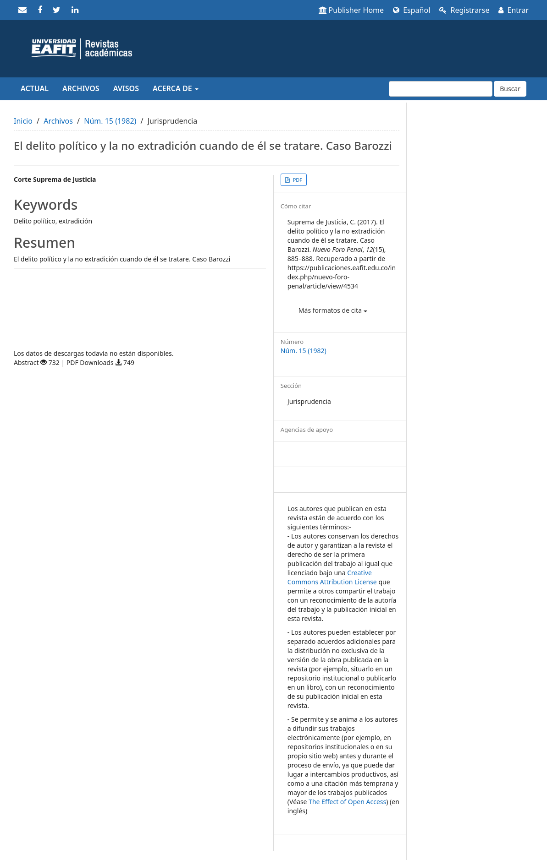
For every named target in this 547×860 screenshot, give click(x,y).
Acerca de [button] (176, 88)
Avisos (126, 88)
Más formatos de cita (332, 310)
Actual (35, 88)
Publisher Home (351, 10)
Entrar (513, 10)
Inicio (23, 121)
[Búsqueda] (440, 89)
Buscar (510, 88)
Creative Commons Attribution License (332, 577)
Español (411, 10)
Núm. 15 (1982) (110, 121)
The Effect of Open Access (347, 801)
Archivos (80, 88)
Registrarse (464, 10)
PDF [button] (297, 179)
